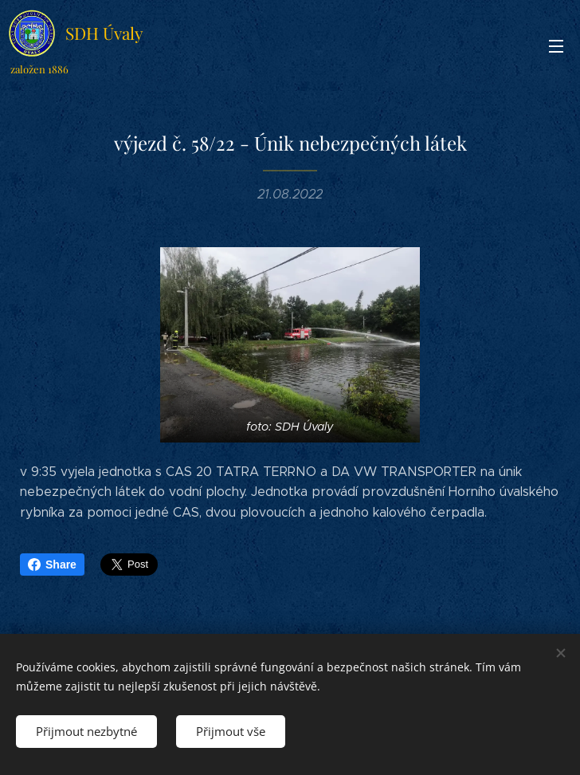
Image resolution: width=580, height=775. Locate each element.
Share (52, 564)
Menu (556, 46)
